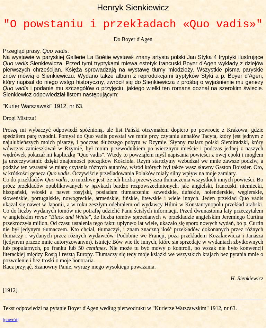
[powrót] (11, 319)
